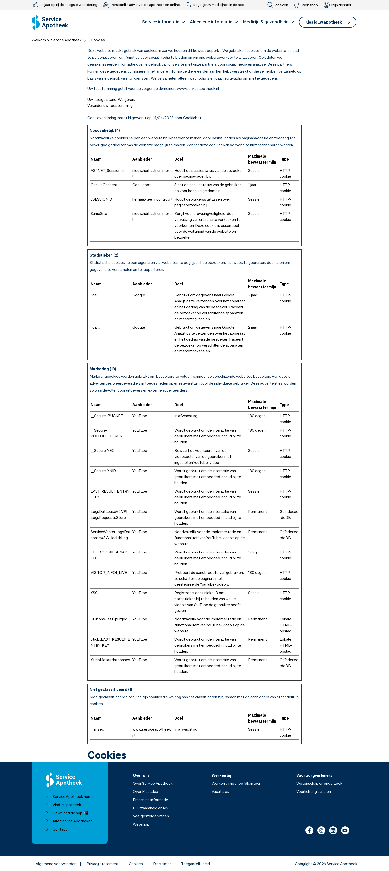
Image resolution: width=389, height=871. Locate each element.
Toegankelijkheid (195, 864)
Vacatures (220, 791)
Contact (56, 829)
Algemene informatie (214, 22)
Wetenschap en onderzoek (319, 783)
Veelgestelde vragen (151, 816)
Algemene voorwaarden (56, 864)
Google (138, 295)
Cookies (136, 864)
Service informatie (163, 22)
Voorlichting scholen (313, 791)
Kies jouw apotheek (327, 22)
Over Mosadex (145, 791)
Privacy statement (103, 864)
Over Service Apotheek (153, 783)
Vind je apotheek (63, 804)
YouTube (139, 415)
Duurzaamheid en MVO (152, 808)
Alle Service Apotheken (69, 821)
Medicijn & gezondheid (268, 22)
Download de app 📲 (67, 812)
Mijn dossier (337, 5)
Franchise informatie (150, 799)
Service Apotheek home (70, 796)
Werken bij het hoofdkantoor (236, 783)
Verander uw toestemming (110, 105)
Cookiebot (192, 117)
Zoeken (277, 5)
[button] (163, 22)
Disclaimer (162, 864)
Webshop (306, 5)
